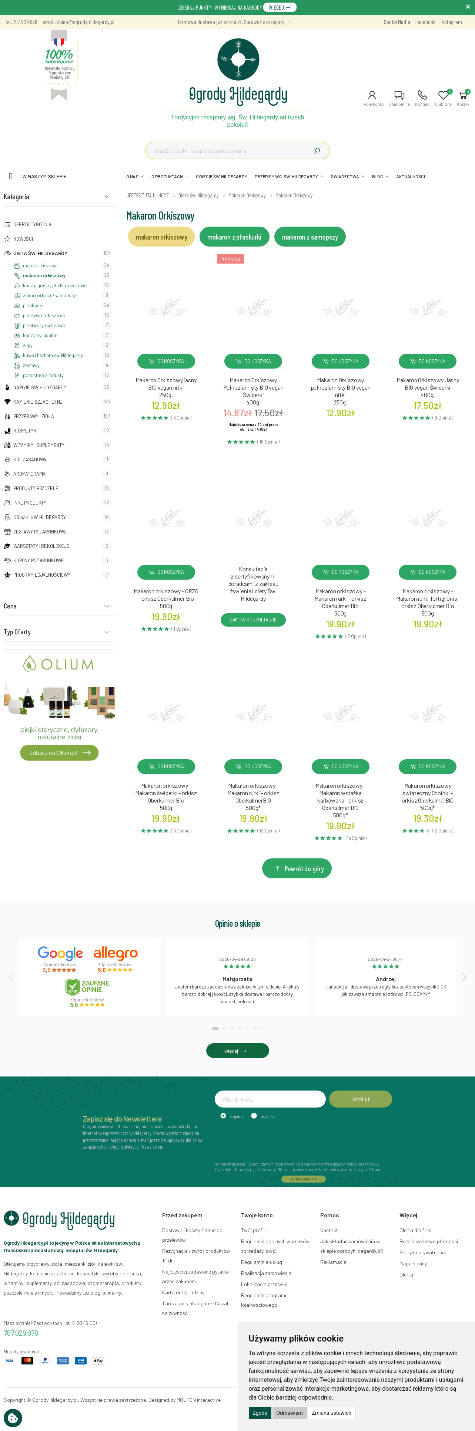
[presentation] (11, 976)
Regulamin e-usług (261, 1262)
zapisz (237, 1116)
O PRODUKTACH (167, 176)
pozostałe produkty (43, 375)
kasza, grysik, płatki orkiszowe (55, 285)
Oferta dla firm (415, 1230)
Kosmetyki (25, 431)
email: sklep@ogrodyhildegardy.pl (78, 21)
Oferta (406, 1274)
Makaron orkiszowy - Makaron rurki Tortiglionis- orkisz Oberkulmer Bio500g (427, 602)
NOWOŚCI (23, 239)
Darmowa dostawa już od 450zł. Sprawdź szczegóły (234, 21)
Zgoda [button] (260, 1413)
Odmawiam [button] (290, 1413)
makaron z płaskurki (234, 236)
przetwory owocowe (44, 325)
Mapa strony (413, 1263)
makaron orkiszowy (44, 275)
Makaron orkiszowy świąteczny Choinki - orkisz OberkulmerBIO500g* (428, 796)
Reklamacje (333, 1262)
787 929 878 (21, 1332)
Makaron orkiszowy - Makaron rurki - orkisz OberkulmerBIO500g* (253, 796)
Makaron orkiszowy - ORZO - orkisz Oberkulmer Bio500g (166, 598)
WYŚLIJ (360, 1099)
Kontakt (329, 1230)
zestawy (31, 365)
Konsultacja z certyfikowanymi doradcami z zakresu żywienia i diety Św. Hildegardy (253, 583)
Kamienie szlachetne (38, 402)
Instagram (451, 21)
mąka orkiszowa (40, 265)
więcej (237, 1051)
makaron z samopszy (310, 236)
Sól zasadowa (29, 459)
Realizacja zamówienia (266, 1273)
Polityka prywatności (422, 1252)
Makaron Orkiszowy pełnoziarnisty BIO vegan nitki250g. (341, 391)
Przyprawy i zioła (33, 416)
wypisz (268, 1116)
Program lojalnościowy (41, 575)
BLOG (378, 176)
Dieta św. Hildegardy (40, 253)
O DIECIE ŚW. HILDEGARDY (221, 176)
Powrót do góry (299, 868)
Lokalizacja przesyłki (264, 1284)
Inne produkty (29, 503)
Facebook (425, 21)
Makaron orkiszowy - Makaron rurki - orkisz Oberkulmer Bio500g (340, 602)
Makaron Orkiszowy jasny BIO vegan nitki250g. (166, 387)
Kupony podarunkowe (38, 560)
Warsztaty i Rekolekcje (41, 546)
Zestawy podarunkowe (40, 532)
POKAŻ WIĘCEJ (303, 1179)
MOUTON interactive (199, 1400)
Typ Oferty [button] (17, 631)
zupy (27, 345)
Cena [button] (10, 605)
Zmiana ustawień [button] (331, 1413)
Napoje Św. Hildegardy (39, 387)
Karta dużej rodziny (183, 1292)
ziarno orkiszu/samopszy (49, 295)
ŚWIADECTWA (345, 176)
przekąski (33, 305)
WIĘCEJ (280, 7)
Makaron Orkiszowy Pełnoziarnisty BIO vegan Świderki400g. (253, 391)
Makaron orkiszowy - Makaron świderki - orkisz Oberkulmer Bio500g (166, 796)
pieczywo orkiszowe (44, 315)
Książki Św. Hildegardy (39, 517)
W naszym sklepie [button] (44, 176)
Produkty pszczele (35, 488)
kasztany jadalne (40, 335)
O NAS (132, 176)
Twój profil (253, 1230)
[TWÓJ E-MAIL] (270, 1099)
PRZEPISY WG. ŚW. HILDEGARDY (286, 176)
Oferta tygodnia (32, 224)
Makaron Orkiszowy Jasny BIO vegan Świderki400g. (428, 387)
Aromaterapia (29, 474)
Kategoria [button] (16, 196)
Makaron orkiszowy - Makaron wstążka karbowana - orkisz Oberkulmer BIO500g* (340, 800)
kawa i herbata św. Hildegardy (53, 355)
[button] (372, 98)
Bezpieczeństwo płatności (428, 1241)
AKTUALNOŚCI (410, 176)
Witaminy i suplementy (38, 445)
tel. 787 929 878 (21, 21)
